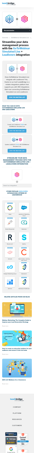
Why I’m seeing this (24, 27)
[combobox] (17, 185)
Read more (5, 326)
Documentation (9, 30)
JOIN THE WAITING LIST (17, 97)
